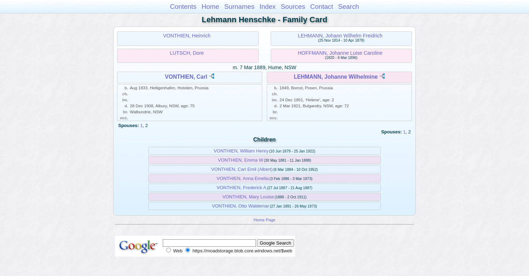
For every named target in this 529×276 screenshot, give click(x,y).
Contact (321, 6)
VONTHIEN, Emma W (240, 160)
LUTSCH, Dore (187, 53)
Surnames (239, 6)
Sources (293, 6)
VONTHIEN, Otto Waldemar (240, 206)
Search (348, 6)
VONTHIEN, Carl (186, 77)
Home (210, 6)
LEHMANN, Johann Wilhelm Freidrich (340, 35)
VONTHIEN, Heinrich (187, 35)
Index (267, 6)
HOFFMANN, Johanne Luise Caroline (340, 53)
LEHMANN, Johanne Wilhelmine (336, 77)
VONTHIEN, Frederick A (241, 187)
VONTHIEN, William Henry (241, 151)
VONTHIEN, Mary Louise (248, 196)
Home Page (265, 219)
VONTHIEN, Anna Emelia (243, 178)
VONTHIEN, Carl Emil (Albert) (241, 169)
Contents (183, 6)
